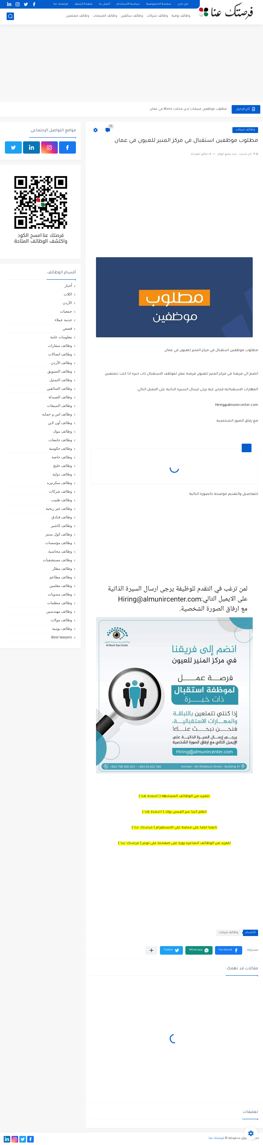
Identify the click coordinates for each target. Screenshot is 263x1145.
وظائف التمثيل (60, 380)
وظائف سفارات (60, 345)
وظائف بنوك (62, 431)
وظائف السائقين (59, 388)
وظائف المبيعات (105, 16)
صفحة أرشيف (83, 4)
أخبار (68, 285)
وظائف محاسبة (60, 551)
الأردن (67, 303)
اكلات (68, 294)
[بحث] (10, 16)
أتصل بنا (104, 4)
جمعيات (66, 311)
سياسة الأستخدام (128, 4)
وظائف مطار (62, 568)
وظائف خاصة (62, 457)
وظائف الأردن (61, 363)
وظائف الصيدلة (60, 397)
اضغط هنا (149, 796)
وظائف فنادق (61, 517)
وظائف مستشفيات (57, 560)
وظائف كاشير (61, 526)
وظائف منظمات (59, 603)
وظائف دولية (62, 474)
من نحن (183, 4)
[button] (228, 950)
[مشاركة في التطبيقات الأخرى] (151, 950)
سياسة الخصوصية (158, 4)
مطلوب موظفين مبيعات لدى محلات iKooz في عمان (188, 109)
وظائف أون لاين (60, 423)
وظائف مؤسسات (58, 543)
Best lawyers (61, 637)
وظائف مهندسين (59, 611)
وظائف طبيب (61, 500)
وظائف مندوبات (60, 594)
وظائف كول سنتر (58, 534)
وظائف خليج (62, 465)
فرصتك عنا (60, 4)
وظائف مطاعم (60, 577)
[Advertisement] (131, 63)
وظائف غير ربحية (59, 508)
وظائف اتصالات (60, 354)
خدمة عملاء (63, 320)
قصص (67, 328)
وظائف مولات (61, 620)
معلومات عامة (61, 337)
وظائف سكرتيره (59, 483)
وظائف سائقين (132, 16)
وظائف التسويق (60, 371)
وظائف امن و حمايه (57, 414)
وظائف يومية (181, 16)
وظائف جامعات (60, 440)
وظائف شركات (157, 16)
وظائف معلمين (77, 16)
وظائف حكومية (60, 448)
